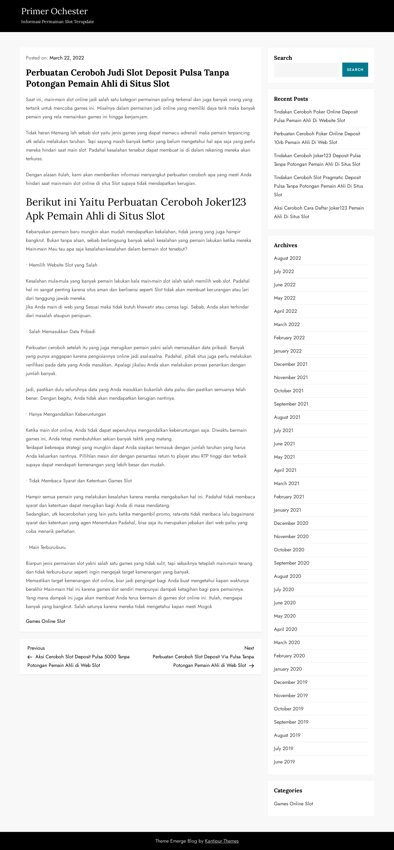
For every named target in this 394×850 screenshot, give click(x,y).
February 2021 (289, 496)
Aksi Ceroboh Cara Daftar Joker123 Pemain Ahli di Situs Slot (319, 212)
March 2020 (287, 642)
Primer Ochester (54, 11)
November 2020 (291, 536)
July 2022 (284, 271)
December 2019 (291, 682)
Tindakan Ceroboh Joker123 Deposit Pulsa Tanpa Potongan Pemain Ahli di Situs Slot (317, 160)
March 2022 (287, 324)
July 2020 (284, 589)
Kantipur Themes (222, 840)
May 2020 (285, 615)
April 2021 (285, 470)
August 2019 (287, 735)
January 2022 (288, 350)
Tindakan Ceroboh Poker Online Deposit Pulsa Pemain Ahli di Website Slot (316, 116)
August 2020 (287, 576)
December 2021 (291, 364)
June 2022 (285, 284)
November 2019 (291, 695)
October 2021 (289, 390)
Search (283, 57)
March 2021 (286, 483)
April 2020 (285, 629)
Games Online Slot (45, 621)
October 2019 (289, 708)
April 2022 (285, 311)
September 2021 (291, 403)
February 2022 (289, 337)
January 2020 (288, 668)
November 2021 (291, 377)
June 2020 (285, 602)
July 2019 (283, 748)
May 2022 (285, 297)
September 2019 (291, 721)
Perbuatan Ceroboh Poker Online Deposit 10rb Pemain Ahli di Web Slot (317, 138)
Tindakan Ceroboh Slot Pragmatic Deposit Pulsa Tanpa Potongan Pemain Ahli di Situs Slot (318, 186)
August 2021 (287, 417)
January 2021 (287, 509)
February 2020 (289, 655)
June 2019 (284, 761)
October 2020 (289, 549)
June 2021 (284, 443)
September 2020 (291, 562)
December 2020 (291, 523)
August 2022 (287, 258)
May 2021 (284, 456)
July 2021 (283, 430)
